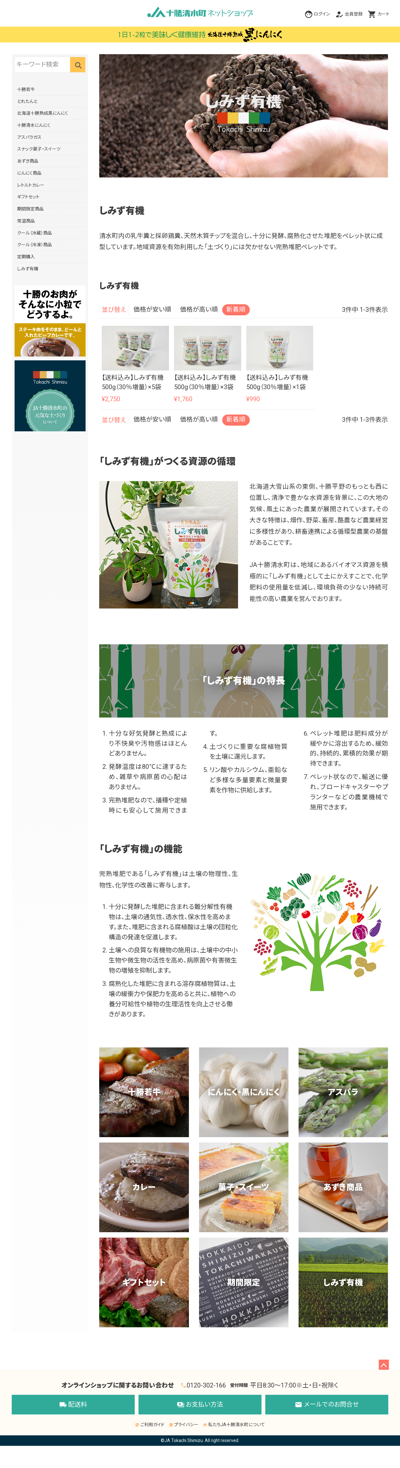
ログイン (322, 13)
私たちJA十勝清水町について (234, 1424)
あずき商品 (27, 161)
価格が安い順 (152, 309)
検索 (77, 64)
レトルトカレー (30, 185)
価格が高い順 (199, 309)
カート (383, 13)
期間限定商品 (30, 208)
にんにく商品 (29, 173)
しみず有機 (27, 268)
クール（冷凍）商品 (34, 244)
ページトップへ (384, 1365)
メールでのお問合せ (327, 1405)
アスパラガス (29, 137)
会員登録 (354, 13)
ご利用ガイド (150, 1424)
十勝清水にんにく (33, 125)
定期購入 (26, 256)
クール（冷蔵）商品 (34, 232)
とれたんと (27, 101)
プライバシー (184, 1424)
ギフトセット (28, 196)
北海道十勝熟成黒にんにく (42, 113)
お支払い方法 (200, 1405)
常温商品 (26, 220)
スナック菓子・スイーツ (39, 148)
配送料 (73, 1405)
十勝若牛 (26, 89)
